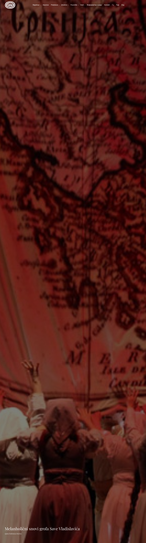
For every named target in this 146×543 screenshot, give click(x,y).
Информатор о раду (94, 5)
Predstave (55, 5)
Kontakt (107, 5)
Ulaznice (46, 5)
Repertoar (36, 5)
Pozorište (74, 5)
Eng (123, 5)
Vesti (82, 5)
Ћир (117, 5)
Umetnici (64, 5)
